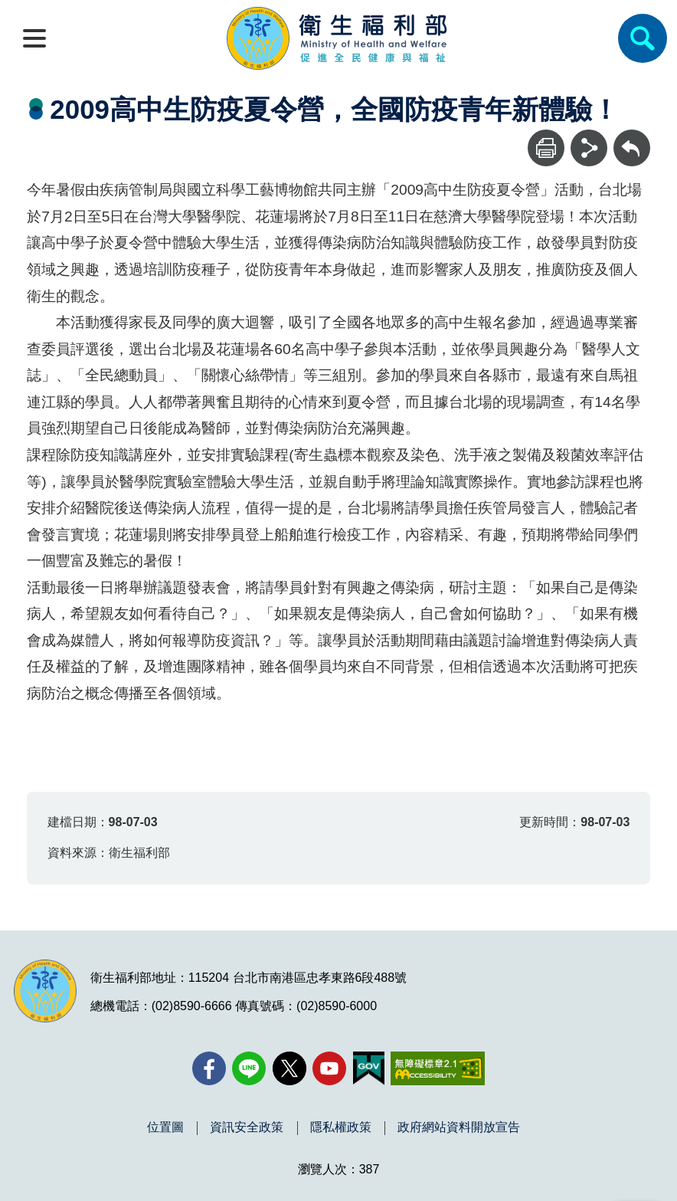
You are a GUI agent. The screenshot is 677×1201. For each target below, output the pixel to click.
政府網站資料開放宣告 (458, 1127)
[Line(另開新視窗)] (249, 1068)
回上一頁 (631, 136)
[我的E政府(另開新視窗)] (368, 1068)
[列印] (546, 148)
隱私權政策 (340, 1127)
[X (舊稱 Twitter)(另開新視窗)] (289, 1068)
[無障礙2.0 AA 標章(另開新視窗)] (438, 1068)
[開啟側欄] (34, 38)
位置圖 (165, 1127)
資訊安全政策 (246, 1127)
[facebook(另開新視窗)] (209, 1068)
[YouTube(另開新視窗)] (329, 1068)
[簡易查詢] (642, 38)
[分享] (589, 148)
